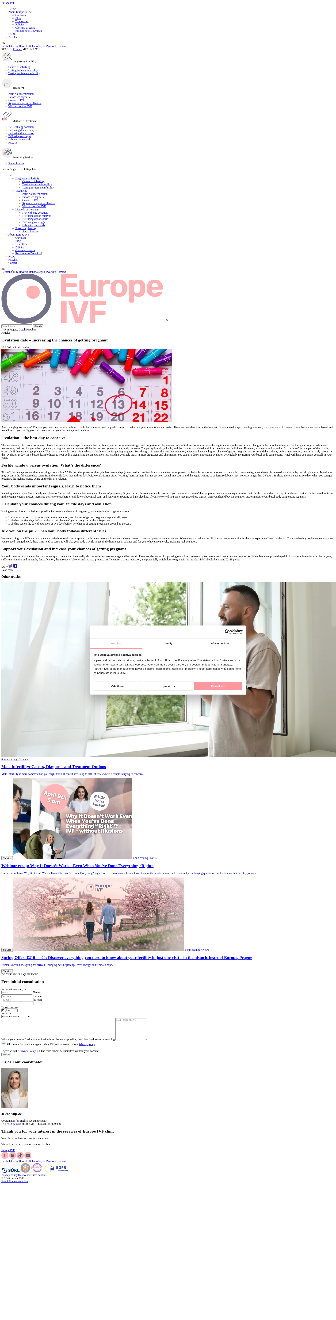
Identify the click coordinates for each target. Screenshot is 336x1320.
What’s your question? (13, 1043)
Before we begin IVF (20, 96)
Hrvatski (23, 46)
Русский (51, 46)
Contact (17, 49)
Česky (14, 46)
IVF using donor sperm (21, 133)
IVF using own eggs (19, 136)
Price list (13, 142)
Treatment (21, 190)
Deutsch (5, 46)
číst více (7, 858)
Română (61, 46)
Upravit (168, 686)
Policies (19, 24)
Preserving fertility (25, 228)
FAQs (11, 33)
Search (38, 326)
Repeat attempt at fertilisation (24, 103)
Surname (38, 996)
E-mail (38, 999)
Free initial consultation (14, 1185)
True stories (21, 21)
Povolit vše (218, 686)
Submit (6, 1058)
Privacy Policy (28, 1055)
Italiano (33, 46)
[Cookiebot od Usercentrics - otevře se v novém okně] (227, 632)
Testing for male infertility (23, 70)
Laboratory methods (19, 139)
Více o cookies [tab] (220, 643)
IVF (10, 8)
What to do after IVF (20, 106)
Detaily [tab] (168, 643)
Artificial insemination (21, 93)
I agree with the (49, 1055)
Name (36, 992)
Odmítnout (118, 686)
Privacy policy (87, 1048)
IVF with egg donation (21, 126)
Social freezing (16, 163)
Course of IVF (16, 100)
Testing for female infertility (24, 73)
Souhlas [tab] (115, 643)
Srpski (41, 46)
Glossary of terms (25, 27)
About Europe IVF (18, 11)
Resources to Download (28, 30)
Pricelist (12, 37)
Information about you (13, 989)
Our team (20, 15)
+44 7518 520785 (11, 1127)
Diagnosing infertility (27, 178)
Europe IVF (8, 2)
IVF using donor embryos (22, 130)
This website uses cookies (32, 1179)
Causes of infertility (19, 67)
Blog (18, 18)
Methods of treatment (27, 209)
